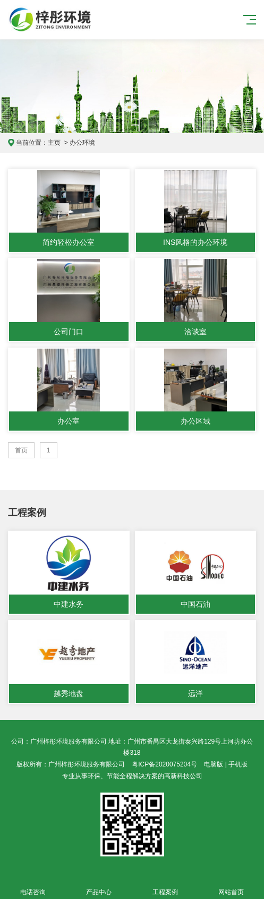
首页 (21, 450)
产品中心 (99, 886)
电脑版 (213, 764)
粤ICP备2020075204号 (164, 764)
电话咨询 (33, 886)
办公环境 (82, 142)
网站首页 (231, 886)
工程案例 (165, 886)
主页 (54, 142)
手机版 (238, 764)
